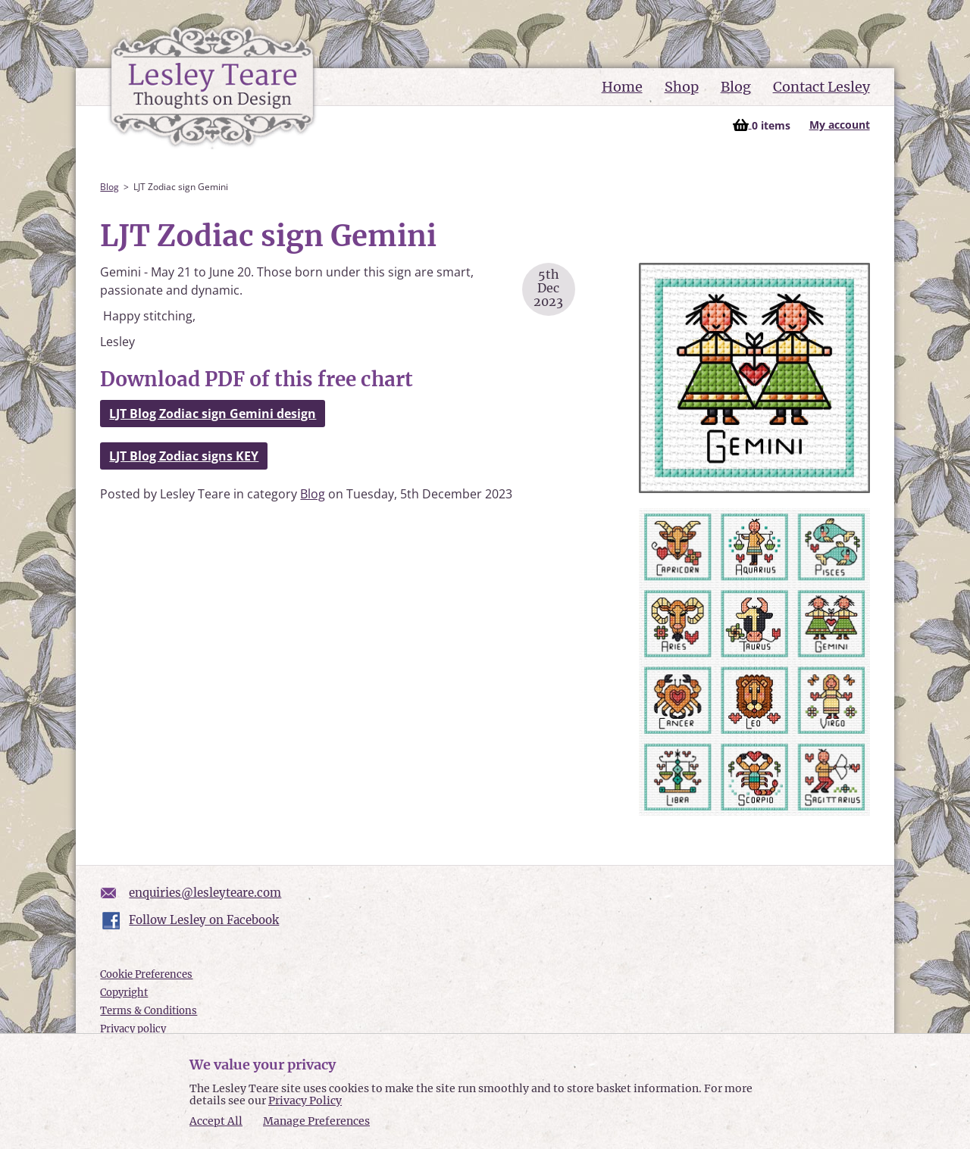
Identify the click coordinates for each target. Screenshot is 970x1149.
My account (839, 124)
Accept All (215, 1121)
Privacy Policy (305, 1100)
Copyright (124, 992)
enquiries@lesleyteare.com (205, 892)
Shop (682, 86)
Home (622, 86)
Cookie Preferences (146, 974)
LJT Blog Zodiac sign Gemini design (212, 413)
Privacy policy (133, 1029)
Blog (736, 86)
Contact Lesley (821, 86)
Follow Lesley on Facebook (204, 920)
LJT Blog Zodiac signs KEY (183, 456)
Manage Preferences (316, 1121)
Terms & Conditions (148, 1010)
